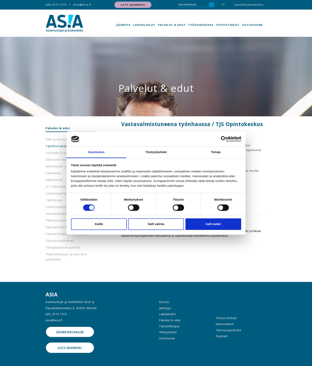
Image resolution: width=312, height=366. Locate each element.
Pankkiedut (53, 173)
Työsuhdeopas (201, 25)
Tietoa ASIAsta (226, 318)
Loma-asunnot (56, 207)
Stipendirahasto (57, 214)
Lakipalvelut (144, 25)
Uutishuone (252, 25)
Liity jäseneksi (133, 5)
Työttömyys (54, 200)
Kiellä (99, 224)
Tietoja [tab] (216, 152)
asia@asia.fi (82, 4)
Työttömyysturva (58, 193)
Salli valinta (156, 224)
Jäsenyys (123, 25)
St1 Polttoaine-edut (59, 186)
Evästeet (222, 336)
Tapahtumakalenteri (60, 146)
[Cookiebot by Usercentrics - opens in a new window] (223, 139)
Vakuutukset (54, 180)
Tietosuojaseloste (228, 330)
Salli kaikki (213, 224)
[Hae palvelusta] (193, 4)
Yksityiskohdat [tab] (156, 152)
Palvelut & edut (172, 25)
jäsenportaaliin (70, 332)
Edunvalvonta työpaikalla (63, 227)
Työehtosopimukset (60, 241)
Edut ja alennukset (59, 139)
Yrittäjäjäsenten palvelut (63, 247)
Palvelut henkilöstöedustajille (66, 234)
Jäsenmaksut (225, 324)
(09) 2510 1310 (56, 4)
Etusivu (164, 302)
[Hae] (211, 4)
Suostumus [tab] (96, 152)
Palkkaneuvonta (57, 220)
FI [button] (223, 4)
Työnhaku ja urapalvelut (63, 153)
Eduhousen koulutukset (62, 159)
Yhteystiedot (228, 25)
